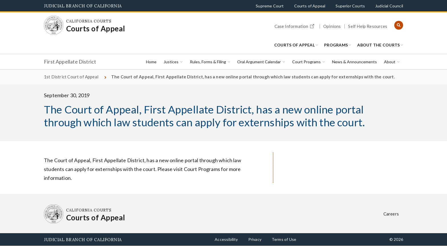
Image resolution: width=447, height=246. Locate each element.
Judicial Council (389, 5)
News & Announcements (354, 61)
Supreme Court (270, 5)
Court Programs (306, 61)
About (389, 61)
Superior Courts (350, 5)
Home (151, 61)
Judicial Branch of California (83, 6)
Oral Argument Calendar (259, 61)
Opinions (332, 26)
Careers (391, 213)
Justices (171, 61)
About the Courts (378, 44)
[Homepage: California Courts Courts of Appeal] (53, 25)
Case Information (295, 25)
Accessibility (226, 239)
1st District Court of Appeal (71, 76)
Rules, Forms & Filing (208, 61)
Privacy (254, 239)
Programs (336, 44)
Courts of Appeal (310, 5)
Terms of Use (284, 239)
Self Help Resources (367, 26)
